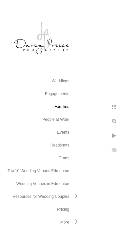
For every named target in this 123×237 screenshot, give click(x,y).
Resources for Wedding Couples (40, 196)
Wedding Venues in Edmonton (42, 183)
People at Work (55, 119)
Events (63, 132)
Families (61, 106)
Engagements (57, 94)
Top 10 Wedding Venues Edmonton (38, 171)
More (64, 222)
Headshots (60, 145)
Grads (63, 158)
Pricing (63, 209)
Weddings (60, 81)
